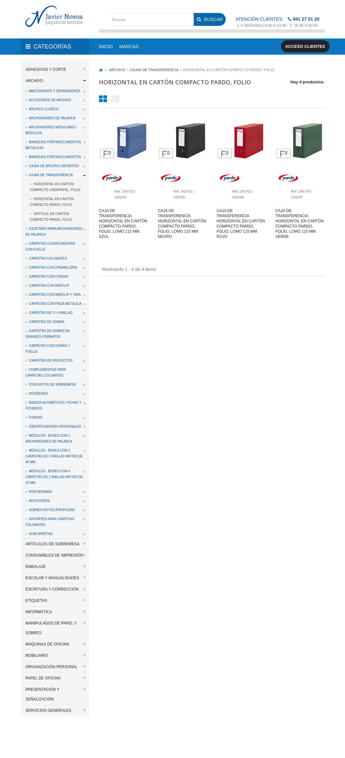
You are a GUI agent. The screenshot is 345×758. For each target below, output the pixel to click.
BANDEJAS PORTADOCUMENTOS (54, 157)
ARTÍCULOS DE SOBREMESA (53, 544)
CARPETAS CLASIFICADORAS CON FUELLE (50, 246)
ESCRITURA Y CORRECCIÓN (52, 589)
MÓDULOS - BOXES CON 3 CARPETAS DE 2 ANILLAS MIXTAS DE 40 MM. (54, 456)
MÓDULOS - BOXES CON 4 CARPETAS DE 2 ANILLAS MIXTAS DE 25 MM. (54, 477)
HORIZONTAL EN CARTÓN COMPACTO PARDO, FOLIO (52, 202)
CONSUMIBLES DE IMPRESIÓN (54, 555)
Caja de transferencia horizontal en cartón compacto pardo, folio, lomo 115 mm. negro (182, 223)
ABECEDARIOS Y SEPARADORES (54, 91)
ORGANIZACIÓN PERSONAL (52, 667)
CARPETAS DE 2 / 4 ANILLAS (50, 313)
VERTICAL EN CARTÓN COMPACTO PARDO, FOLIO (51, 216)
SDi (316, 736)
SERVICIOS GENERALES (48, 710)
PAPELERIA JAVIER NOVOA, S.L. (64, 736)
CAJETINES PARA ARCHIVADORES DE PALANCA (54, 231)
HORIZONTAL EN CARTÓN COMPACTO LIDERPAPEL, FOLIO (55, 187)
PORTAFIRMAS (40, 492)
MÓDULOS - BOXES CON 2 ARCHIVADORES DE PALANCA (49, 438)
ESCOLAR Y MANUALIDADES (52, 578)
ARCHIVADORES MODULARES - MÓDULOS (52, 130)
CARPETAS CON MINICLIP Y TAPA (54, 294)
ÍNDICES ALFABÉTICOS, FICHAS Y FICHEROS (53, 405)
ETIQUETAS (36, 600)
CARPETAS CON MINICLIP (48, 285)
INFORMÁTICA (39, 612)
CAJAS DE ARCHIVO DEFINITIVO (53, 166)
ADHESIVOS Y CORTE (46, 69)
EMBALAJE (36, 566)
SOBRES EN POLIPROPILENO (51, 510)
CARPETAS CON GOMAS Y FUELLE (48, 348)
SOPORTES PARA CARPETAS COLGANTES (50, 522)
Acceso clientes (305, 46)
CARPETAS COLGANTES (47, 258)
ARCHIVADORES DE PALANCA (52, 118)
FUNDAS (35, 417)
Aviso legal (52, 744)
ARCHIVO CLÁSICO (43, 109)
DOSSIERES (38, 393)
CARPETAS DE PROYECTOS (50, 360)
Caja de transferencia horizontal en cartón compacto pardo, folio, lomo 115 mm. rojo (241, 223)
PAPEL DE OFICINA (43, 678)
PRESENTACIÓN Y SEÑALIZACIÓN (42, 694)
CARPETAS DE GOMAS (46, 322)
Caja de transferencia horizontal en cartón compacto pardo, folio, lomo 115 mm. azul (123, 223)
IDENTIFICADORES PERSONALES (54, 426)
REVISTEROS (39, 501)
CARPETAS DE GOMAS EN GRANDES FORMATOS (48, 333)
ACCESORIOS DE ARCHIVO (49, 100)
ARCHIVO (34, 81)
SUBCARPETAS (40, 534)
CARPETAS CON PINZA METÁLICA (54, 303)
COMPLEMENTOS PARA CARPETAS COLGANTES (46, 372)
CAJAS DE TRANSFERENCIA (50, 175)
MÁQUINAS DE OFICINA (48, 644)
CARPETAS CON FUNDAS (48, 276)
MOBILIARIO (37, 655)
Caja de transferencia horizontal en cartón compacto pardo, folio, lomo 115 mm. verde (299, 223)
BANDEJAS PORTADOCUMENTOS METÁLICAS (53, 145)
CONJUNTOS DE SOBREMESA (52, 384)
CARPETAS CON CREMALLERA (52, 267)
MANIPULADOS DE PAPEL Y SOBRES (51, 628)
